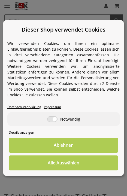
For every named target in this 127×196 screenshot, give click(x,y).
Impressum (52, 107)
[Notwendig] (52, 119)
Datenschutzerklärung (24, 107)
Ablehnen (64, 145)
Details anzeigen (21, 132)
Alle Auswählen (63, 163)
